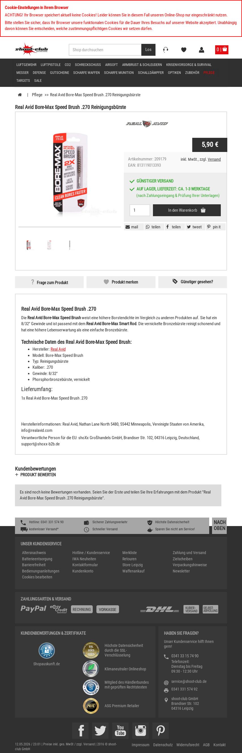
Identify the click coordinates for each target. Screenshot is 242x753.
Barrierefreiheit (34, 565)
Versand (214, 159)
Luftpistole (50, 65)
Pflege (209, 72)
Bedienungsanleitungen (40, 571)
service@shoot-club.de (189, 681)
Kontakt (219, 745)
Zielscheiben (183, 559)
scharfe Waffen (86, 72)
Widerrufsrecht (187, 745)
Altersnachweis (34, 552)
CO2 (68, 65)
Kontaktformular (85, 565)
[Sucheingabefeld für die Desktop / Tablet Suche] (105, 50)
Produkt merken (125, 282)
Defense (39, 72)
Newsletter (181, 571)
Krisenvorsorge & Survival (188, 65)
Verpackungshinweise (190, 565)
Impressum (141, 745)
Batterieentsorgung (37, 559)
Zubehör (192, 72)
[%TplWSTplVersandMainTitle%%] (79, 611)
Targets (23, 80)
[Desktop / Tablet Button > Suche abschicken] (148, 50)
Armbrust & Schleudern (142, 65)
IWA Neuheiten (84, 559)
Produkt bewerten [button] (38, 474)
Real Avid (58, 349)
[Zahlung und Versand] (180, 611)
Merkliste (129, 552)
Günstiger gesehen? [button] (197, 281)
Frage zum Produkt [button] (52, 282)
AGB (206, 745)
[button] (213, 226)
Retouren (129, 559)
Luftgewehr (26, 65)
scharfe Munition (119, 72)
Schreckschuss (88, 65)
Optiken (174, 72)
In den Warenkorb (183, 210)
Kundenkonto (82, 571)
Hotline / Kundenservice (91, 552)
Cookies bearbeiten (37, 577)
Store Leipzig (132, 565)
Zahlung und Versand (189, 552)
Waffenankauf (133, 571)
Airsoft (111, 65)
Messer (22, 72)
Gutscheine (59, 72)
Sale (38, 80)
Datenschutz (163, 745)
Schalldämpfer (151, 72)
